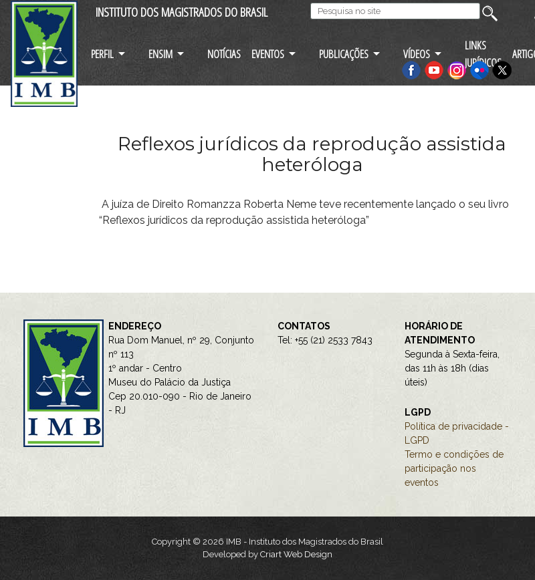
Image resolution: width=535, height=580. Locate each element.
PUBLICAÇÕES (343, 53)
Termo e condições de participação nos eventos (454, 468)
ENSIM (160, 53)
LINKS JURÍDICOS (483, 53)
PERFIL (102, 53)
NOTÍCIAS (224, 53)
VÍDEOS (416, 53)
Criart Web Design (296, 554)
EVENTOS (267, 53)
